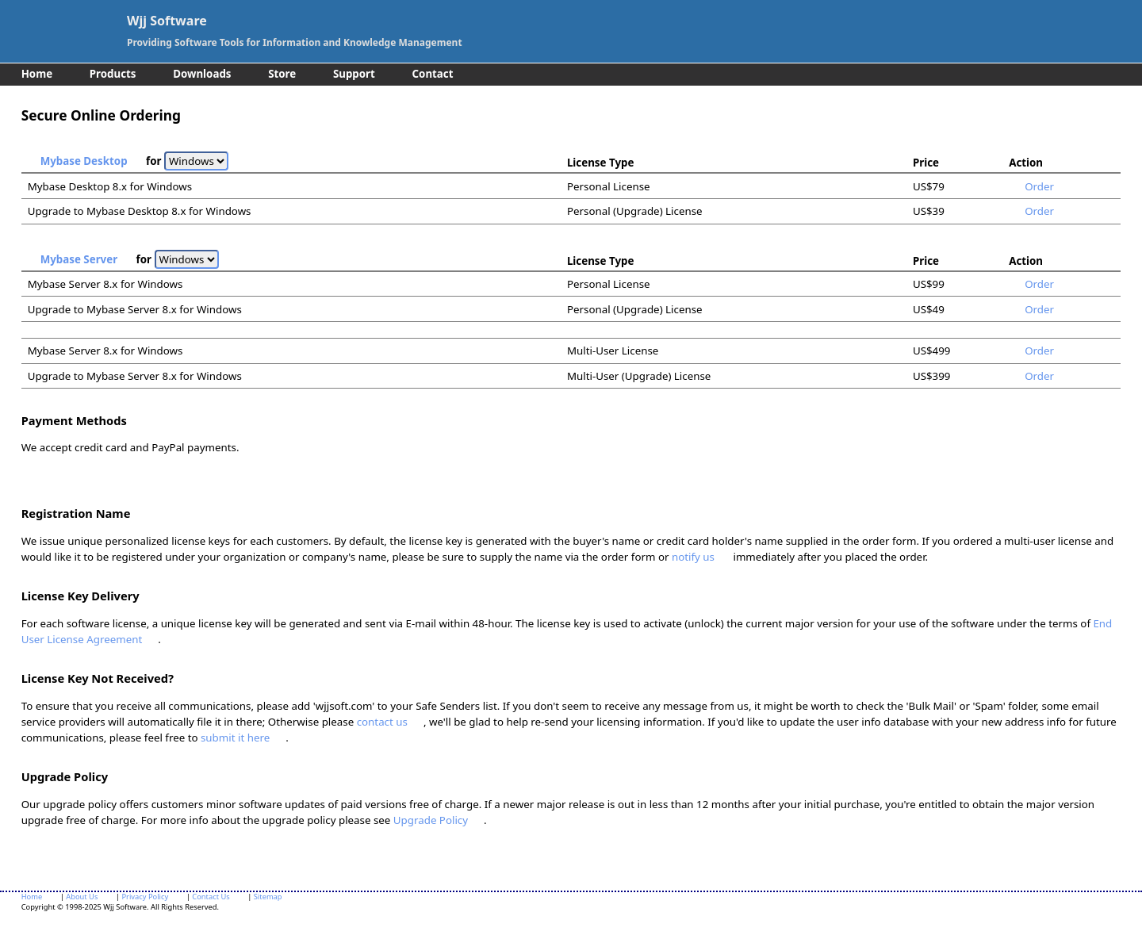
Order (1039, 186)
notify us (693, 557)
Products (113, 74)
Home (36, 74)
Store (282, 74)
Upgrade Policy (430, 820)
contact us (382, 722)
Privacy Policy (144, 896)
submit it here (235, 737)
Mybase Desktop (84, 161)
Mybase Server (78, 259)
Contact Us (210, 896)
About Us (82, 896)
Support (354, 74)
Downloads (202, 74)
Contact (433, 74)
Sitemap (268, 896)
